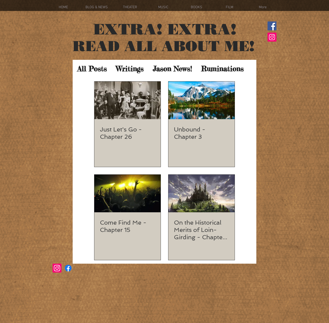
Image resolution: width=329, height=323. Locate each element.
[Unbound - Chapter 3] (201, 100)
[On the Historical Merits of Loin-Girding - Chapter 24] (201, 193)
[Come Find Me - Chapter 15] (127, 193)
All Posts (92, 69)
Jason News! (172, 69)
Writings (129, 69)
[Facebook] (272, 25)
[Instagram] (272, 37)
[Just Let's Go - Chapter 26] (127, 100)
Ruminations (222, 69)
